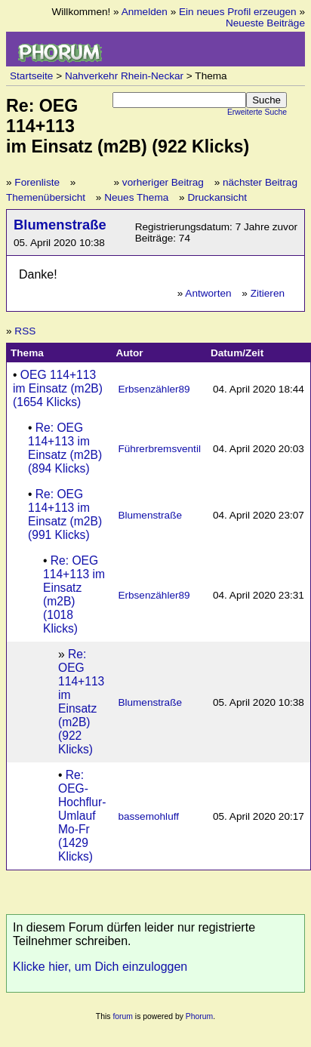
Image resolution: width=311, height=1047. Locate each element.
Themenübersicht (45, 197)
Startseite (31, 76)
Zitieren (268, 293)
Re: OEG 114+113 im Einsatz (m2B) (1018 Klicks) (74, 594)
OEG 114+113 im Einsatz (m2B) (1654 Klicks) (58, 388)
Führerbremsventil (159, 448)
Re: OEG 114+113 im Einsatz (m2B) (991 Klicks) (65, 514)
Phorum (199, 1016)
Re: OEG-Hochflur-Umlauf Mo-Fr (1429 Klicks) (82, 815)
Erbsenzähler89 (153, 389)
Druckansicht (217, 197)
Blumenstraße (60, 224)
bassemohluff (148, 816)
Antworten (208, 293)
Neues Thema (136, 197)
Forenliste (37, 182)
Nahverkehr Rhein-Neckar (124, 76)
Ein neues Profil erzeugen (238, 11)
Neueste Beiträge (265, 23)
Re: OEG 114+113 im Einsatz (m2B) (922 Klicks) (81, 702)
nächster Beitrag (260, 182)
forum (122, 1016)
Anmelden (145, 11)
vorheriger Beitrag (163, 182)
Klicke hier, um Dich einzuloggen (100, 966)
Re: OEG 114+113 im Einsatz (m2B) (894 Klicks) (65, 448)
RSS (24, 331)
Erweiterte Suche (257, 112)
